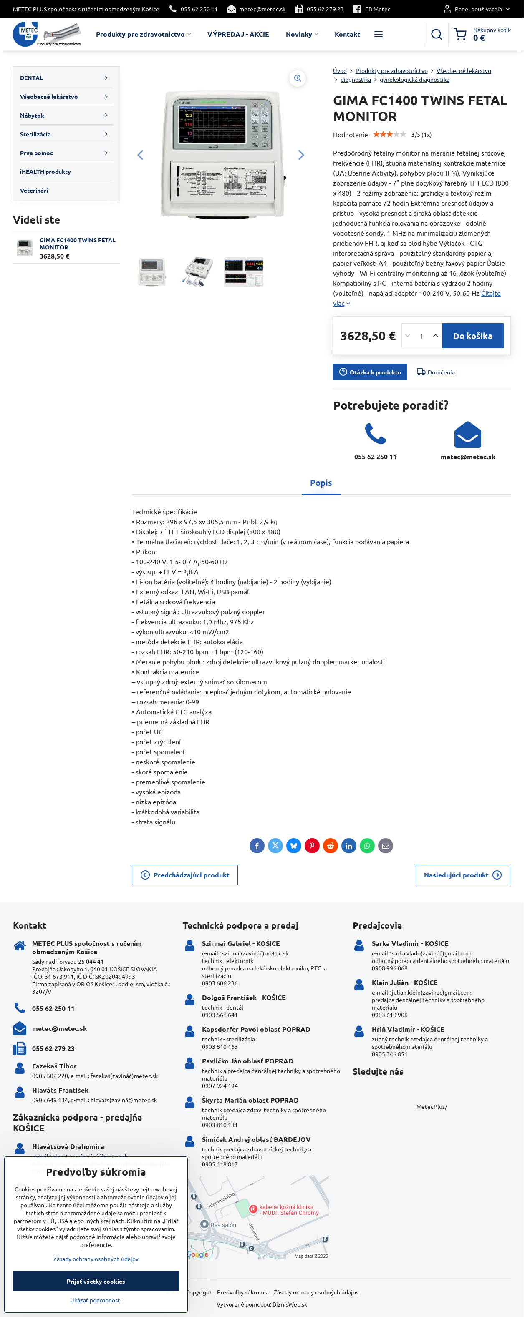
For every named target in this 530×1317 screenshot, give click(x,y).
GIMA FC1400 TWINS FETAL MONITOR (78, 243)
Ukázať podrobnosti (96, 1307)
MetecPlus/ (431, 1106)
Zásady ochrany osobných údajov (316, 1292)
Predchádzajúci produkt (185, 875)
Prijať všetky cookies (96, 1288)
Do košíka (472, 335)
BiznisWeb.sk (290, 1304)
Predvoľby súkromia (243, 1292)
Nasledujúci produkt (463, 875)
